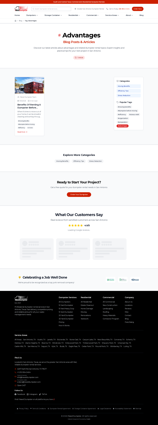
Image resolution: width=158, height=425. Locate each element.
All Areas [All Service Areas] (18, 340)
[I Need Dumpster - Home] (21, 8)
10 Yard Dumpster (66, 305)
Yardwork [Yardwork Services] (84, 319)
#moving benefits (124, 107)
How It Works (64, 326)
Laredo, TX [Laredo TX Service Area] (51, 340)
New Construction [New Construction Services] (110, 305)
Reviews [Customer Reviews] (128, 309)
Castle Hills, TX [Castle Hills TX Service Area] (20, 346)
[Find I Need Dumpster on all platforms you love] (35, 399)
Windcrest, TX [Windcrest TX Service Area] (57, 343)
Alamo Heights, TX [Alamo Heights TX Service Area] (32, 343)
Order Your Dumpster (79, 195)
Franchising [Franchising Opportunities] (129, 322)
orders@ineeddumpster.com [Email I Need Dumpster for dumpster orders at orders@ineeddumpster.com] (29, 382)
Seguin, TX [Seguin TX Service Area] (45, 346)
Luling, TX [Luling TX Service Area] (128, 346)
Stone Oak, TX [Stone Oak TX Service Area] (75, 340)
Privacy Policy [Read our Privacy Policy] (23, 409)
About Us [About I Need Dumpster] (128, 302)
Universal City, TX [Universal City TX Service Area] (124, 343)
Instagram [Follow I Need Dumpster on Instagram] (32, 394)
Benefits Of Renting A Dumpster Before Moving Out (29, 107)
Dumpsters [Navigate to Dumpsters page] (31, 15)
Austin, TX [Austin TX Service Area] (41, 340)
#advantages (122, 126)
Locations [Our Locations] (128, 305)
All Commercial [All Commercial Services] (109, 302)
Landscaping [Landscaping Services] (108, 309)
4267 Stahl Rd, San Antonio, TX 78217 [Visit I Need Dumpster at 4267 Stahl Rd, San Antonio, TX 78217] (32, 369)
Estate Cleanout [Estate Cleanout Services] (87, 305)
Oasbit (88, 419)
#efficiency (122, 114)
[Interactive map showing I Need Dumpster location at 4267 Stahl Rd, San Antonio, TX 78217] (112, 378)
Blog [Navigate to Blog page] (141, 15)
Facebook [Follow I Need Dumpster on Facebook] (20, 394)
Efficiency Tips (123, 91)
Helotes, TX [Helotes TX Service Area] (19, 343)
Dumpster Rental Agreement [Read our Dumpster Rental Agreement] (59, 409)
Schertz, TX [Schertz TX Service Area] (130, 340)
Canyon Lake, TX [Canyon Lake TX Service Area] (89, 340)
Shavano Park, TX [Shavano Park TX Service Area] (109, 343)
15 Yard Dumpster (66, 312)
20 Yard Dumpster (66, 315)
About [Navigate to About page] (128, 15)
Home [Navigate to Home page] (17, 15)
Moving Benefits (124, 86)
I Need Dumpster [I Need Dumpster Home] (74, 416)
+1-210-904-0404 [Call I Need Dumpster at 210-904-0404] (24, 372)
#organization (123, 118)
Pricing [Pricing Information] (61, 322)
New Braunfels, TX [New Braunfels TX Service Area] (104, 340)
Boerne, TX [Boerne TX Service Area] (46, 343)
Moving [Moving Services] (84, 312)
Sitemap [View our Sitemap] (137, 409)
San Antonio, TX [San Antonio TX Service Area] (29, 340)
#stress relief (134, 114)
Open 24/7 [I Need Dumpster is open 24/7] (21, 385)
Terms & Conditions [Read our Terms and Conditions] (38, 409)
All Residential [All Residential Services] (86, 302)
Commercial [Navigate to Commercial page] (91, 15)
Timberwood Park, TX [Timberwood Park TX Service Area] (91, 343)
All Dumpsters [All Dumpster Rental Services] (64, 302)
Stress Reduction (124, 95)
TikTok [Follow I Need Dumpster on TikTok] (43, 394)
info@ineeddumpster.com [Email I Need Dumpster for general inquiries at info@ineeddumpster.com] (27, 377)
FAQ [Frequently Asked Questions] (126, 312)
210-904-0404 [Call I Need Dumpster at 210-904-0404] (124, 9)
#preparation (122, 122)
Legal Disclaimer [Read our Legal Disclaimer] (104, 409)
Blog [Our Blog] (127, 319)
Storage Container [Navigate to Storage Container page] (52, 15)
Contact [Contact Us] (128, 315)
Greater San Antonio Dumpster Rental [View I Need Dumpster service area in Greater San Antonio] (90, 9)
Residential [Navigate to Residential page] (73, 15)
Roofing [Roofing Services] (106, 312)
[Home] (15, 21)
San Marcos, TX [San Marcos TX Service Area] (34, 346)
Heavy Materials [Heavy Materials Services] (109, 315)
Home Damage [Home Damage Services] (87, 309)
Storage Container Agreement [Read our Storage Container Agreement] (84, 409)
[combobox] (51, 9)
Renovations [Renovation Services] (86, 315)
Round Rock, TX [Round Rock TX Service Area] (101, 346)
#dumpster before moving (127, 111)
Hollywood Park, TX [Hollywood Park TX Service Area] (73, 343)
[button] (32, 15)
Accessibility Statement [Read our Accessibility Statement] (122, 409)
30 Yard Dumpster (66, 319)
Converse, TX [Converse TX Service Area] (119, 340)
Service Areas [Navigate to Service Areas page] (111, 15)
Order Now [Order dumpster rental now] (138, 9)
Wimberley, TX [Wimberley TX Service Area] (116, 346)
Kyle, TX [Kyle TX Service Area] (55, 346)
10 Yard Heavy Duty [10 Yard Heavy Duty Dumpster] (66, 309)
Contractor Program (111, 319)
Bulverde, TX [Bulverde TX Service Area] (62, 340)
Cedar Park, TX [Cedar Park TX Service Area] (88, 346)
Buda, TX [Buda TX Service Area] (63, 346)
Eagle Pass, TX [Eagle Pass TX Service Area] (74, 346)
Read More (22, 132)
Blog (20, 21)
